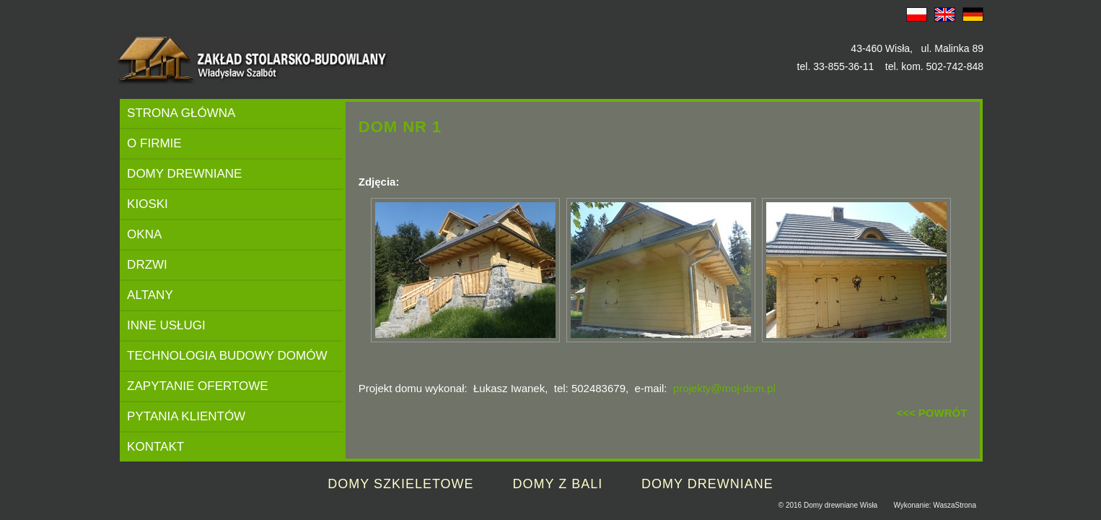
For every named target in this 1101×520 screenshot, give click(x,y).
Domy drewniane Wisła (840, 505)
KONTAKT (155, 447)
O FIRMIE (154, 143)
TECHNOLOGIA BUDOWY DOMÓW (227, 356)
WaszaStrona (954, 505)
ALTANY (150, 295)
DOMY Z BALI (557, 484)
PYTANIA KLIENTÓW (186, 416)
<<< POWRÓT (931, 413)
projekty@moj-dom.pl (724, 388)
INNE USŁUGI (166, 325)
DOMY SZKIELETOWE (400, 484)
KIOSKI (147, 204)
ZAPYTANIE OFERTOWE (197, 386)
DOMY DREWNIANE (184, 174)
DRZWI (147, 265)
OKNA (144, 234)
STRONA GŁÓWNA (181, 113)
